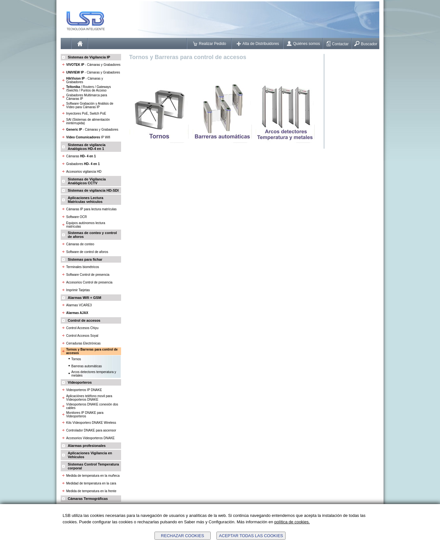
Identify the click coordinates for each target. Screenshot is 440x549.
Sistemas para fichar (85, 259)
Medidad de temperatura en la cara (91, 483)
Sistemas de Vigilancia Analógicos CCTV (87, 181)
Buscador (365, 44)
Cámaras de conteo (80, 244)
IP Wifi (88, 137)
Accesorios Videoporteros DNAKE (90, 438)
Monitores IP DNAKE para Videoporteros (84, 414)
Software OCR (76, 217)
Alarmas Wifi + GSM (84, 298)
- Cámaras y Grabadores (93, 64)
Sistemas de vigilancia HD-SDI (93, 190)
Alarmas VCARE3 (79, 305)
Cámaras (81, 156)
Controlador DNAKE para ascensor (91, 430)
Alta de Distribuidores (258, 43)
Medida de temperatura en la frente (91, 491)
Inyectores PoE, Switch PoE (86, 113)
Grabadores (83, 164)
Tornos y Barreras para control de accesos (187, 57)
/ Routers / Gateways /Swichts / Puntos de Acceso (88, 88)
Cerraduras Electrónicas (83, 343)
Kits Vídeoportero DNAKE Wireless (91, 422)
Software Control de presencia (88, 274)
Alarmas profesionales (87, 446)
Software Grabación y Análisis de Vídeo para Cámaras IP (89, 105)
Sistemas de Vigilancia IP (89, 57)
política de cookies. (292, 521)
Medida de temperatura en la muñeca (92, 475)
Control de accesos (84, 320)
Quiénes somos (303, 43)
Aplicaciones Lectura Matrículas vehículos (85, 200)
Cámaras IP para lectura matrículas (91, 209)
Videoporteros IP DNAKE (84, 390)
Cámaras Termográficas (88, 499)
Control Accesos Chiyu (82, 328)
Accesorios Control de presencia (89, 282)
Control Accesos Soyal (82, 335)
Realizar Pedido (209, 43)
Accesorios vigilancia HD (83, 171)
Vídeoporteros (80, 382)
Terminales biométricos (82, 267)
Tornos (76, 359)
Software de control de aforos (87, 252)
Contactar (338, 44)
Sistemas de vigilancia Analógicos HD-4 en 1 (86, 147)
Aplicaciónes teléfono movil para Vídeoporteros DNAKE (89, 397)
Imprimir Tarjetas (78, 290)
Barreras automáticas (86, 366)
